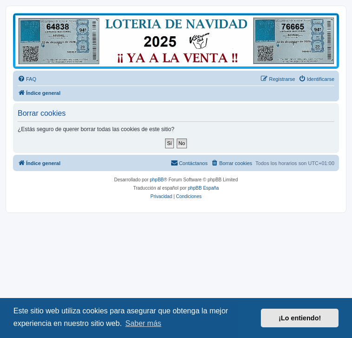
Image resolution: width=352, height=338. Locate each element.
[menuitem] (27, 79)
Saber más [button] (143, 323)
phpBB (157, 179)
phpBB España (203, 188)
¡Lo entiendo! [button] (300, 318)
